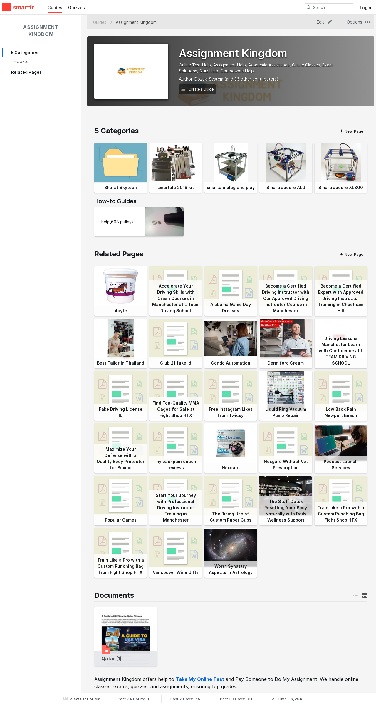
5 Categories (24, 52)
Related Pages (26, 72)
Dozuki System (208, 78)
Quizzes (76, 7)
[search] (309, 7)
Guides (55, 7)
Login (365, 7)
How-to (21, 61)
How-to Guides (115, 201)
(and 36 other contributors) (251, 78)
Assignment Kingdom (41, 30)
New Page (351, 131)
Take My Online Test (200, 679)
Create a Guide (197, 89)
